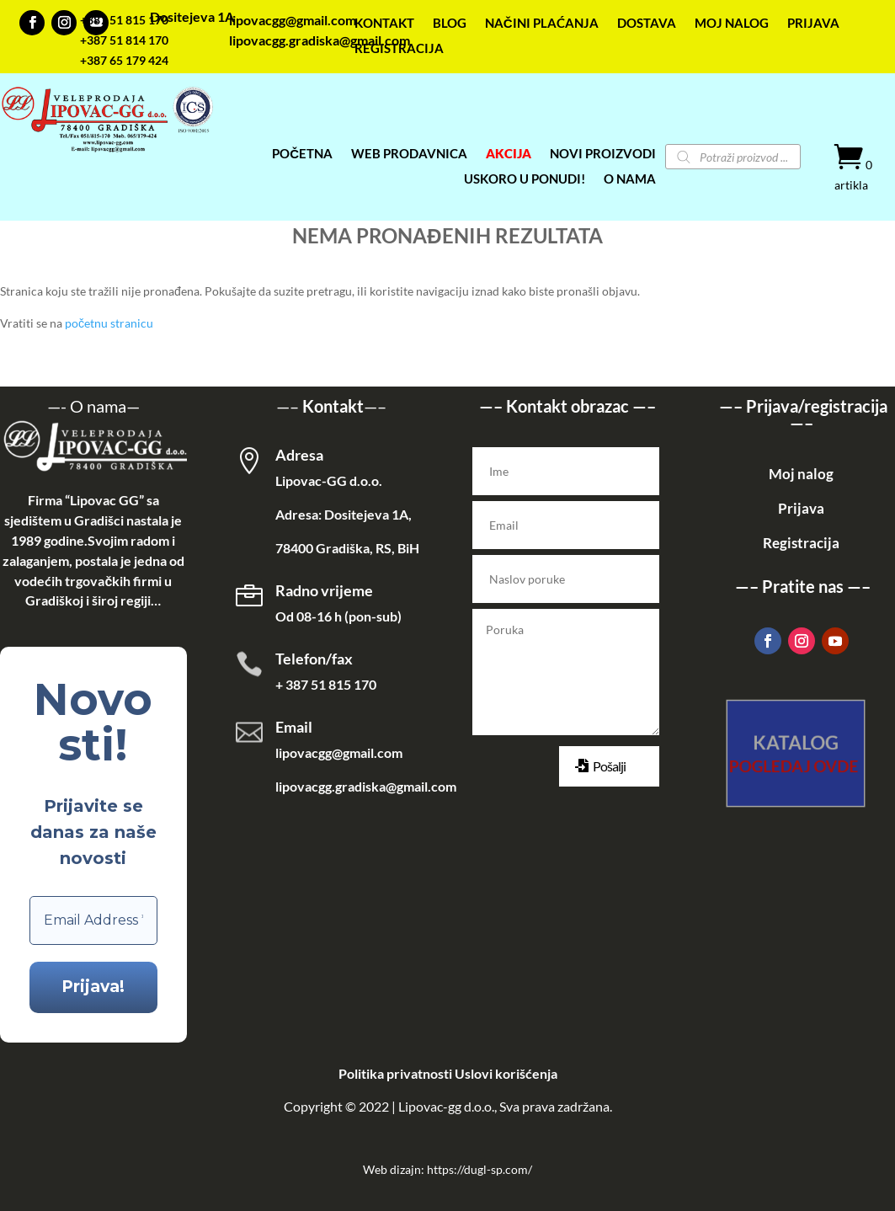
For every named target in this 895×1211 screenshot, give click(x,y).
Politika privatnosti (395, 1073)
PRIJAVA (813, 23)
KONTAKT (384, 23)
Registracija (801, 543)
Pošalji (609, 766)
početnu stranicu (109, 323)
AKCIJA (508, 154)
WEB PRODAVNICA (409, 154)
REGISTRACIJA (399, 49)
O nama (98, 406)
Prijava (801, 508)
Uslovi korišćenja (506, 1073)
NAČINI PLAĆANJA (542, 23)
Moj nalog (801, 474)
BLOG (449, 23)
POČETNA (302, 154)
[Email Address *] (93, 920)
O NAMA (630, 179)
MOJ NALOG (732, 23)
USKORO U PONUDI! (524, 179)
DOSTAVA (646, 23)
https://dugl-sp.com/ (479, 1169)
